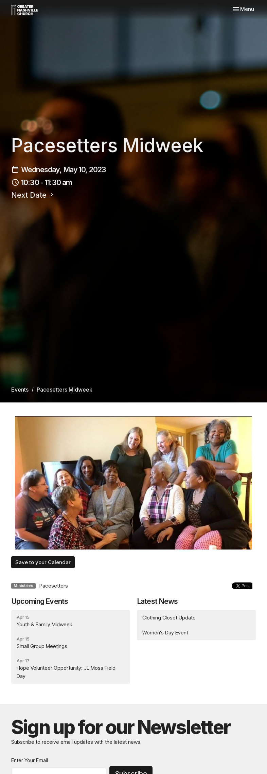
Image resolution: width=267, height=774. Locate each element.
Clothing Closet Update (169, 617)
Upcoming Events (39, 601)
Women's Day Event (165, 632)
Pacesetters (53, 585)
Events (20, 389)
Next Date (33, 195)
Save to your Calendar (43, 562)
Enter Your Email (29, 760)
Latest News (157, 601)
